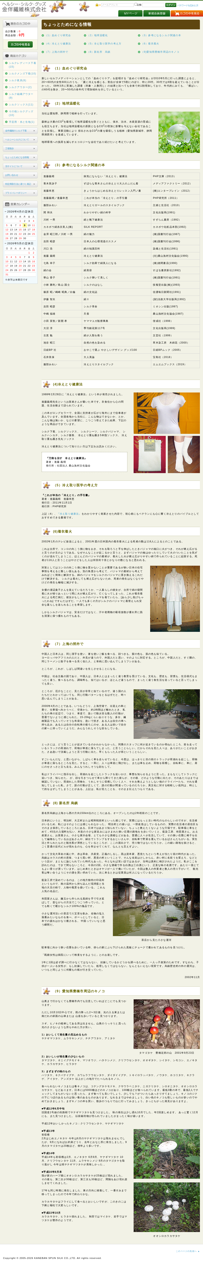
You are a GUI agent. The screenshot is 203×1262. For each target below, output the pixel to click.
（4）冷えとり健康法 (58, 43)
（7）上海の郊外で (56, 51)
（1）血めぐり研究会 (58, 35)
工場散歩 (9, 148)
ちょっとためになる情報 (17, 157)
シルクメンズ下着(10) (22, 73)
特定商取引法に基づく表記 (18, 184)
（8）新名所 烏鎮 (98, 51)
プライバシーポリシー (16, 193)
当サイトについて (13, 166)
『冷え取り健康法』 (69, 513)
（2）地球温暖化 (97, 35)
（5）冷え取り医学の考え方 (104, 43)
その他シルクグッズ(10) (21, 113)
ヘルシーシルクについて (17, 139)
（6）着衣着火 (150, 43)
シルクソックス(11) (21, 104)
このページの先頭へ (186, 1251)
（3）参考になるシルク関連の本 (161, 35)
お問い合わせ (11, 175)
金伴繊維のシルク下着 (16, 130)
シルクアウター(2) (20, 87)
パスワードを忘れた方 (187, 5)
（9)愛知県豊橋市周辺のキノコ (160, 51)
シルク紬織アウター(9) (21, 96)
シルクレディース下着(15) (22, 65)
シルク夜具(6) (17, 80)
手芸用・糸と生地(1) (22, 121)
